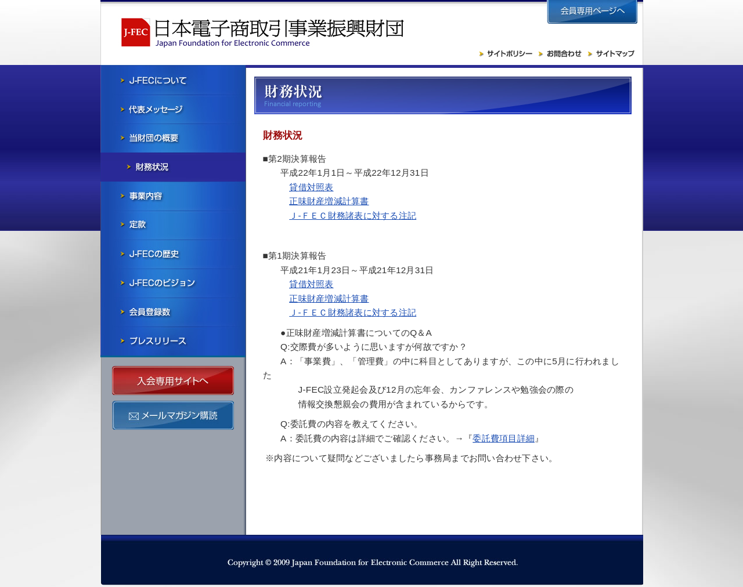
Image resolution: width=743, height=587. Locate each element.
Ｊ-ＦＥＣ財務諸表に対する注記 (352, 215)
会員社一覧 (173, 312)
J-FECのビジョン (173, 283)
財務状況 (173, 167)
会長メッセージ (173, 109)
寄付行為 (173, 225)
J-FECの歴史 (173, 254)
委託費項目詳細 (504, 438)
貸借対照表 (311, 187)
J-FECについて (173, 80)
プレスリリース (173, 341)
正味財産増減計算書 (329, 201)
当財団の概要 (173, 138)
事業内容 (173, 196)
